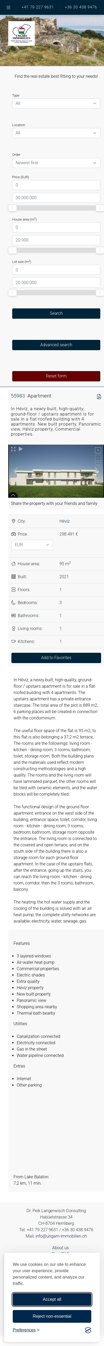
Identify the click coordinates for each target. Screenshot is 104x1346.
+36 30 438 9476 (81, 7)
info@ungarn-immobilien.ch (61, 1236)
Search (56, 313)
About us (60, 1247)
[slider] (12, 208)
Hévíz (64, 521)
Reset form (56, 375)
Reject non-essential (52, 1316)
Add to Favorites (56, 657)
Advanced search (56, 344)
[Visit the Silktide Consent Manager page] (88, 1330)
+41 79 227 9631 (37, 7)
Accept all (52, 1299)
